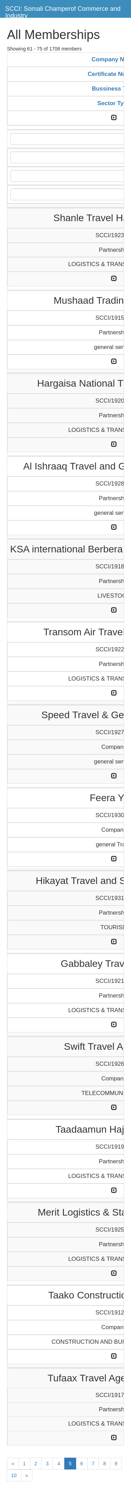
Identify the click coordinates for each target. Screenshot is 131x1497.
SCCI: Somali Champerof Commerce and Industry (63, 11)
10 (14, 1475)
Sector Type (114, 103)
